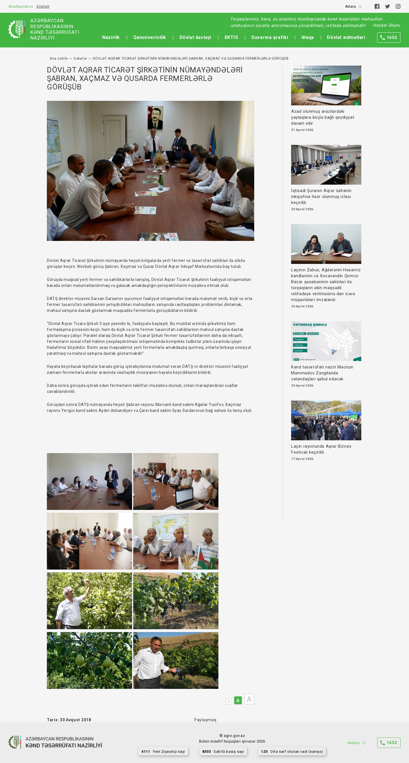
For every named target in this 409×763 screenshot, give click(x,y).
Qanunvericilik (149, 37)
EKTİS (231, 37)
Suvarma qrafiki (269, 37)
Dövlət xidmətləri (346, 37)
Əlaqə (307, 37)
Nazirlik (111, 37)
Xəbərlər (80, 59)
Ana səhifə (59, 59)
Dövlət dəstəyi (195, 37)
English (43, 7)
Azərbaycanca (21, 7)
